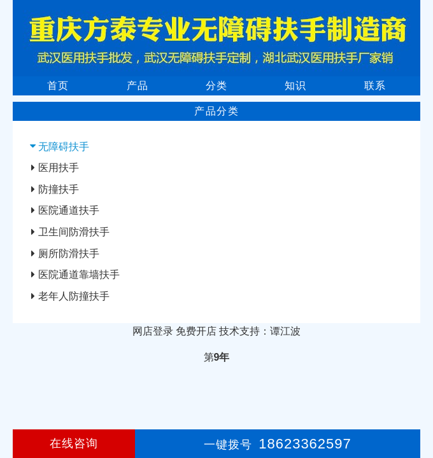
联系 (375, 85)
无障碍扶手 (63, 146)
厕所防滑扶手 (68, 253)
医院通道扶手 (68, 210)
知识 (295, 85)
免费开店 (196, 331)
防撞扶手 (58, 189)
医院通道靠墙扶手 (79, 274)
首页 (58, 85)
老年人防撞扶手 (74, 296)
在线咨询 (74, 443)
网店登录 (152, 331)
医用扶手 (58, 167)
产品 (137, 85)
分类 (216, 85)
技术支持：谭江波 (260, 331)
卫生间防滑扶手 (74, 231)
